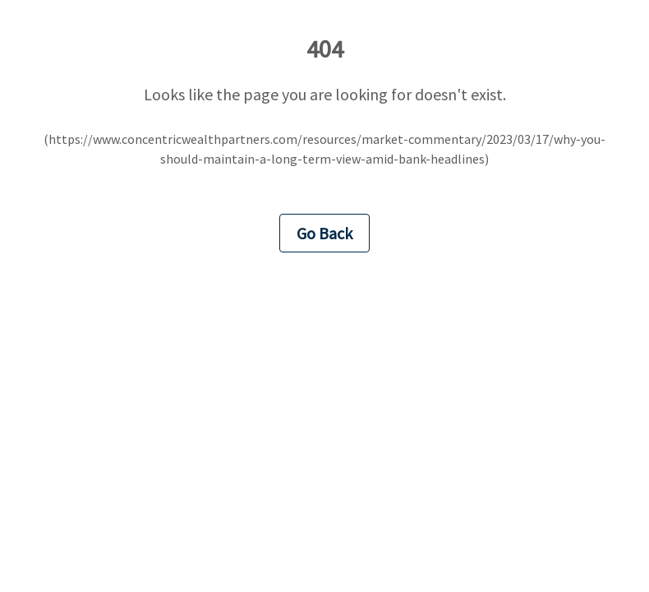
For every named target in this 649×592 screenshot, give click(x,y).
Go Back (324, 233)
